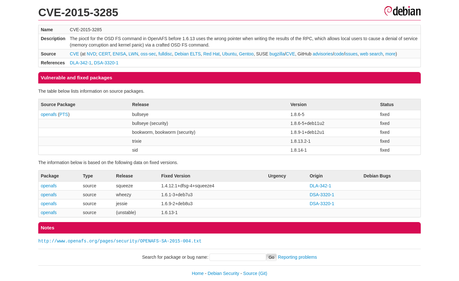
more (390, 53)
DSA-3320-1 (106, 62)
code (339, 53)
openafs (49, 114)
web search (371, 53)
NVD (91, 53)
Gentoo (246, 53)
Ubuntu (229, 53)
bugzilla (276, 53)
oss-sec (148, 53)
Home (198, 273)
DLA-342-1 (80, 62)
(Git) (263, 273)
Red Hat (211, 53)
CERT (104, 53)
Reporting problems (297, 257)
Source (250, 273)
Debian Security (223, 273)
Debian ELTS (188, 53)
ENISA (119, 53)
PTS (63, 114)
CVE (74, 53)
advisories (323, 53)
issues (351, 53)
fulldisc (165, 53)
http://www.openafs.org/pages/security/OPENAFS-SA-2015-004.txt (119, 241)
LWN (133, 53)
